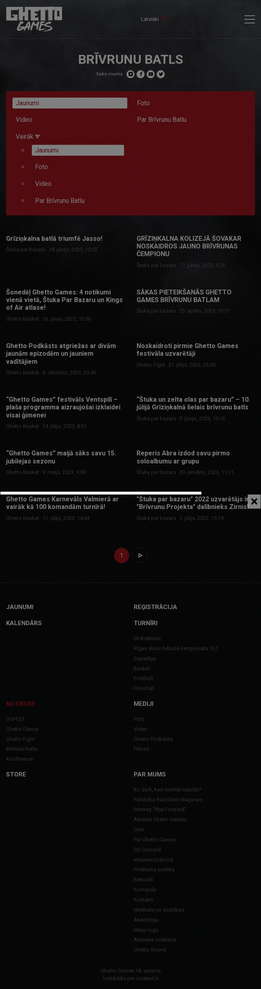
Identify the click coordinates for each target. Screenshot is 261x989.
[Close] (254, 501)
